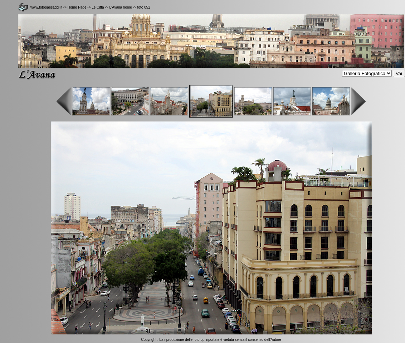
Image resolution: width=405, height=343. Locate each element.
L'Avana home (120, 7)
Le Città (98, 7)
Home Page (77, 7)
